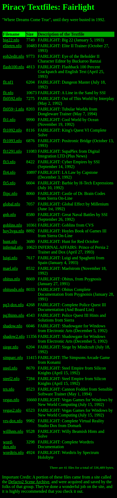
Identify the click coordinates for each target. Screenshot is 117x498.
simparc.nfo (13, 357)
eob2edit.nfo (13, 56)
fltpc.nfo (10, 193)
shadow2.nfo (14, 336)
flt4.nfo (9, 172)
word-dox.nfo (9, 444)
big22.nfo (11, 40)
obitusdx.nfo (13, 289)
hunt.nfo (10, 241)
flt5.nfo (9, 183)
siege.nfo (10, 347)
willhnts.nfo (13, 431)
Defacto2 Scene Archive (28, 482)
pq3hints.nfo (13, 315)
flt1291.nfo (12, 151)
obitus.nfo (11, 279)
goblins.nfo (12, 225)
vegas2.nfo (12, 410)
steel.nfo (10, 368)
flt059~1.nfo (13, 109)
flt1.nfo (9, 119)
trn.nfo (8, 389)
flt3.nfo (9, 162)
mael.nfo (10, 268)
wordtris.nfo (13, 452)
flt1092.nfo (12, 130)
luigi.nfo (10, 258)
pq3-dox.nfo (13, 305)
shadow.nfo (12, 326)
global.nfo (11, 204)
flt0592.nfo (12, 98)
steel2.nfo (11, 378)
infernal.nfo (13, 247)
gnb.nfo (9, 214)
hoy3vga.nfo (13, 231)
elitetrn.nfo (12, 46)
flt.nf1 (8, 82)
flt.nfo (8, 92)
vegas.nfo (11, 400)
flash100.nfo (13, 67)
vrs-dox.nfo (12, 421)
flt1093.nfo (12, 140)
